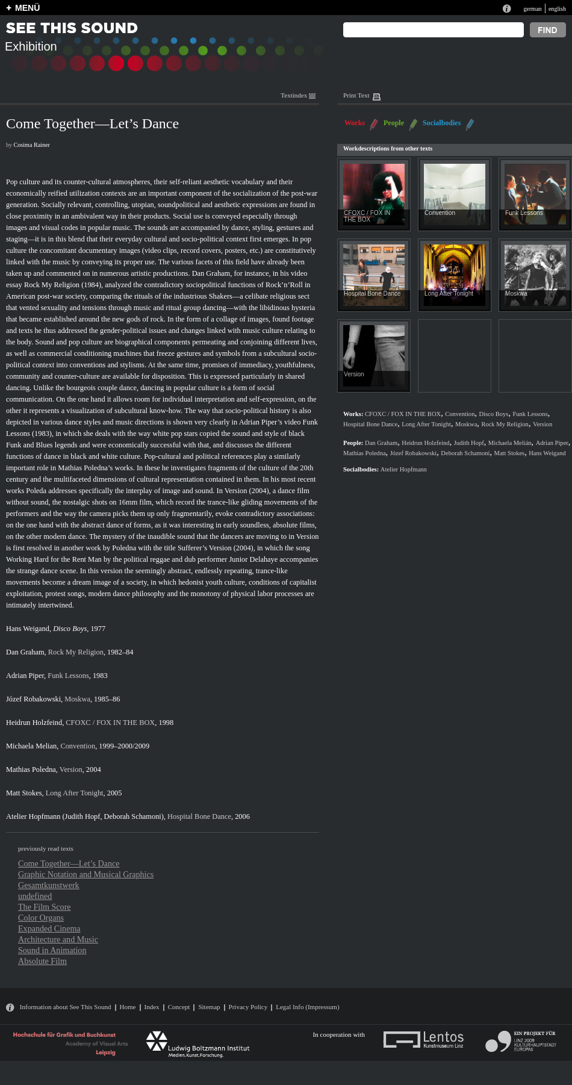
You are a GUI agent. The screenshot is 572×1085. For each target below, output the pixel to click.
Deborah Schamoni (132, 816)
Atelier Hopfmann (33, 816)
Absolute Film (42, 961)
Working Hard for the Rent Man (54, 559)
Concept (179, 1006)
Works (354, 123)
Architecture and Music (58, 939)
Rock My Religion (51, 285)
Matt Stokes (24, 793)
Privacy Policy (248, 1006)
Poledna (124, 548)
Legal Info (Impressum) (307, 1006)
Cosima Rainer (32, 144)
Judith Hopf (83, 816)
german (532, 8)
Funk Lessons (68, 675)
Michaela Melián (510, 443)
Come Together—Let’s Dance (68, 863)
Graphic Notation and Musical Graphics (86, 874)
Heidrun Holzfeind (34, 722)
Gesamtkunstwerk (48, 885)
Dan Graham (211, 273)
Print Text (356, 95)
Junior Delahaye (253, 559)
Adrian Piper (25, 675)
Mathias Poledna (31, 769)
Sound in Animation (52, 950)
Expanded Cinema (49, 928)
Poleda (36, 491)
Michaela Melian (31, 746)
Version (236, 491)
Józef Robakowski (33, 699)
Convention (77, 746)
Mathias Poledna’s (85, 468)
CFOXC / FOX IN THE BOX (110, 722)
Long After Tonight (75, 793)
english (557, 8)
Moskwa (77, 699)
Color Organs (41, 917)
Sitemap (209, 1006)
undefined (35, 896)
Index (152, 1006)
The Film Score (44, 907)
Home (128, 1006)
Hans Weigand (27, 628)
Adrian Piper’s (260, 422)
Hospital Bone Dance (199, 816)
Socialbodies (442, 123)
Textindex (298, 95)
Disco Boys (70, 628)
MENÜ (27, 8)
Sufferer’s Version (205, 548)
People (394, 123)
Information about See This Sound (65, 1006)
